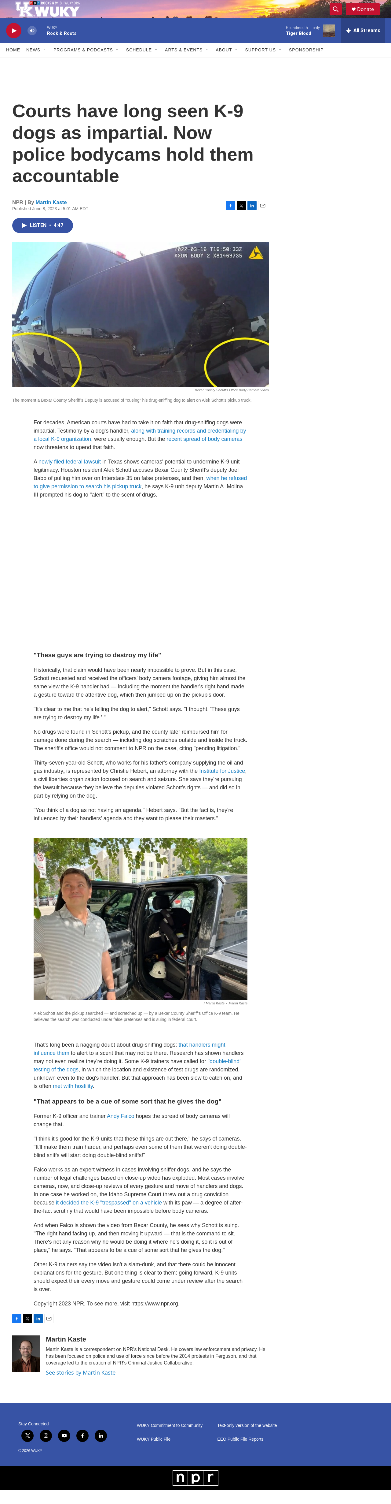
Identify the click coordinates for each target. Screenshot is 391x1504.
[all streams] (363, 44)
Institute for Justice (222, 785)
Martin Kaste (51, 216)
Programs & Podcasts (83, 63)
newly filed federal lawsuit (69, 475)
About (224, 63)
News (33, 63)
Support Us (260, 63)
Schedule (139, 63)
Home (13, 63)
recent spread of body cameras (204, 453)
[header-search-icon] (338, 16)
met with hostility (73, 1100)
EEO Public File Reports (240, 1453)
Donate (369, 16)
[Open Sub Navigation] (44, 63)
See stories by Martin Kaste (80, 1386)
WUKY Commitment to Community (170, 1439)
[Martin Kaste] (26, 1367)
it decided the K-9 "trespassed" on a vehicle (109, 1216)
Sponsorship (306, 63)
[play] (14, 44)
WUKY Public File (153, 1453)
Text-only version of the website (247, 1439)
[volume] (32, 44)
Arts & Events (184, 63)
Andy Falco (121, 1130)
